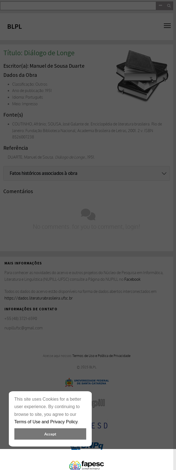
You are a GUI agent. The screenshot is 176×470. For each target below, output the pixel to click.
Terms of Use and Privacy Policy (45, 421)
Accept (50, 434)
